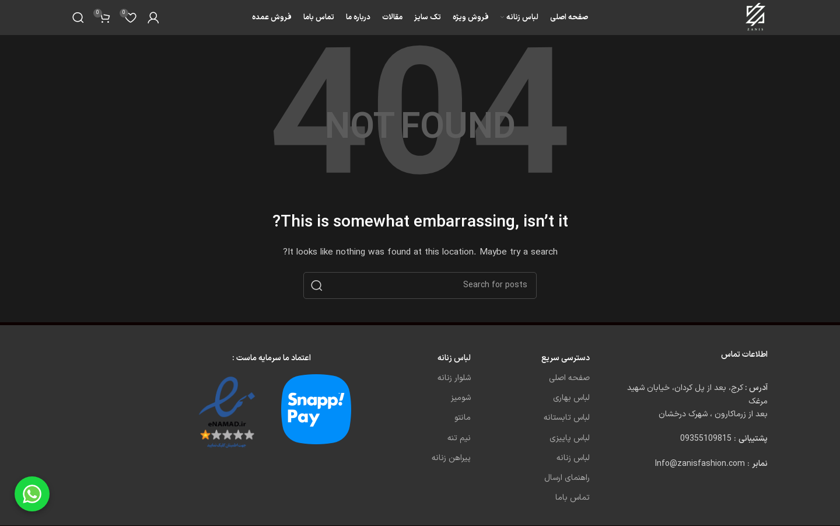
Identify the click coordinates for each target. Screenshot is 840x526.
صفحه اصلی (569, 378)
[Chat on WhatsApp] (32, 493)
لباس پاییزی (570, 438)
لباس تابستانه (567, 418)
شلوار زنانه (454, 378)
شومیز (461, 398)
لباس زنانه (573, 458)
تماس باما (572, 498)
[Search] (78, 17)
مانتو (462, 418)
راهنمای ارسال (567, 478)
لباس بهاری (571, 398)
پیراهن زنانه (451, 458)
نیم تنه (459, 438)
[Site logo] (756, 17)
